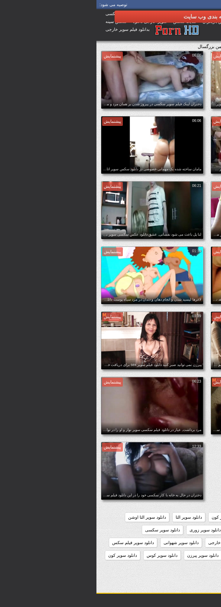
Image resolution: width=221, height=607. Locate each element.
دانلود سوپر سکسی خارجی (136, 542)
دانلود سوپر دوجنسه (196, 529)
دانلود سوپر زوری (108, 529)
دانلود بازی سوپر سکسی (192, 466)
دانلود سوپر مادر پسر (195, 555)
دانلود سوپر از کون (131, 517)
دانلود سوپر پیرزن (106, 555)
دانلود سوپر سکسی (66, 529)
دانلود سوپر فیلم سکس (36, 542)
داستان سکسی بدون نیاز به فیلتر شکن (180, 453)
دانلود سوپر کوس (65, 555)
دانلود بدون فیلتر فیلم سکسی (187, 479)
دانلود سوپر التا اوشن (51, 517)
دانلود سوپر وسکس (149, 555)
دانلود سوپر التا (92, 517)
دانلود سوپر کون (26, 555)
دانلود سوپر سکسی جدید (192, 542)
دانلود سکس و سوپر (153, 568)
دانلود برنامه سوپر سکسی (190, 491)
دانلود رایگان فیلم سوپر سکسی (186, 504)
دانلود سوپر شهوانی (84, 542)
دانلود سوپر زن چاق (151, 529)
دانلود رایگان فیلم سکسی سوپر (186, 517)
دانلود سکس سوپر (197, 568)
